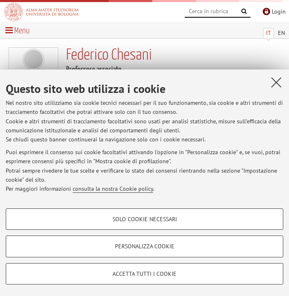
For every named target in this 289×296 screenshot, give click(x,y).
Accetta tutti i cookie (144, 274)
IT (268, 33)
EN (281, 33)
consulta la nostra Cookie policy (113, 188)
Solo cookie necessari (144, 219)
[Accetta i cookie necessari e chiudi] (276, 82)
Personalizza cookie (144, 246)
